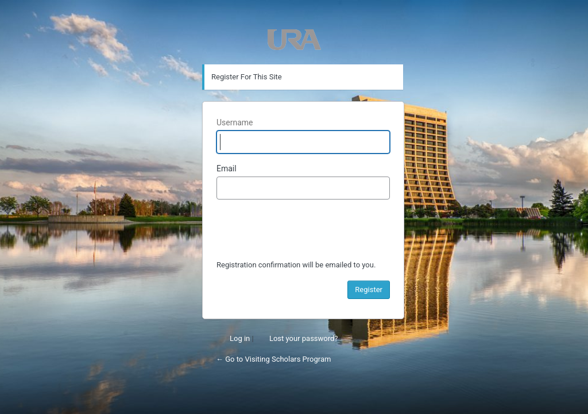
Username (234, 122)
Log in (240, 338)
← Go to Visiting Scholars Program (273, 359)
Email (226, 168)
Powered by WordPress (294, 39)
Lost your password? (303, 338)
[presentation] (303, 231)
